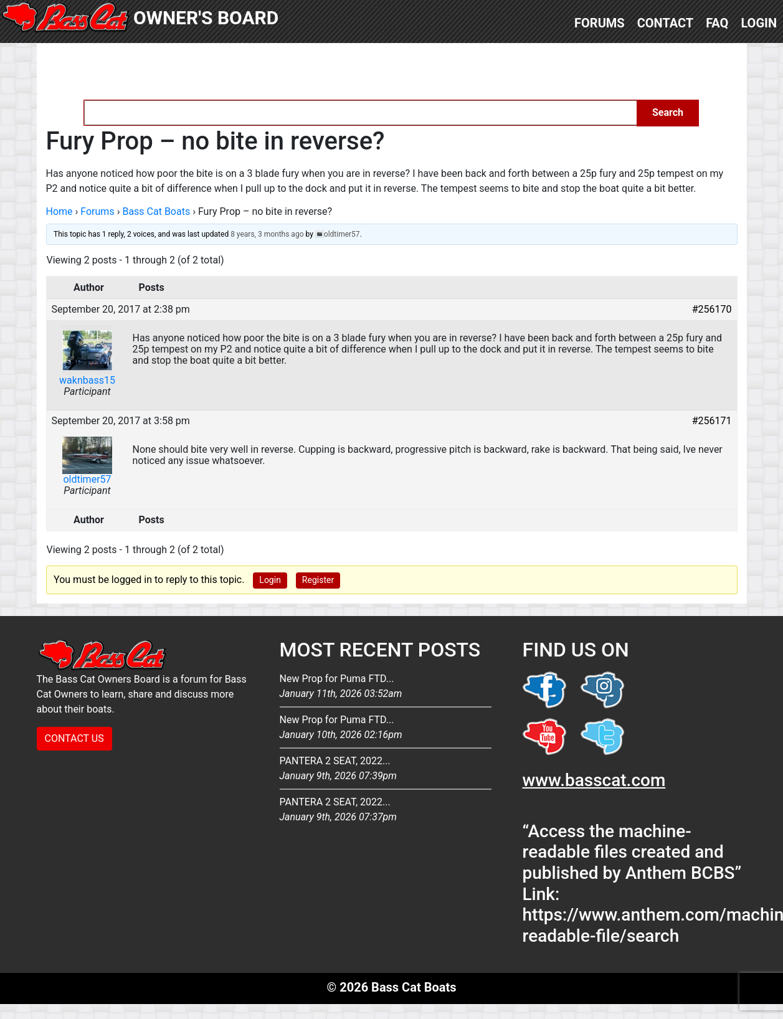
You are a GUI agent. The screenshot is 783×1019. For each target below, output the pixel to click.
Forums (599, 23)
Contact (665, 23)
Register (318, 580)
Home (59, 211)
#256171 (712, 421)
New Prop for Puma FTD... (385, 687)
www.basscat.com (594, 780)
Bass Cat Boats (156, 211)
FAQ (717, 23)
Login (759, 23)
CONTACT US (74, 738)
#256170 (712, 309)
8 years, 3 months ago (266, 234)
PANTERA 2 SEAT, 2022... (385, 769)
